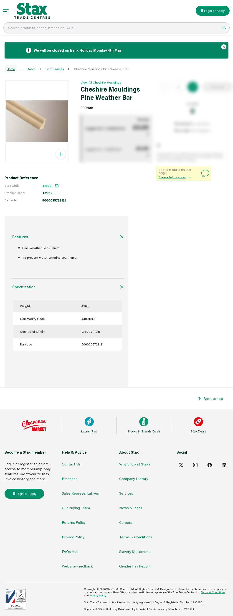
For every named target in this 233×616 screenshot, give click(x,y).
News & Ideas (130, 507)
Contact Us (71, 464)
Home (11, 69)
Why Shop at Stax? (134, 464)
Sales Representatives (80, 493)
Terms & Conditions (135, 536)
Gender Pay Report (135, 566)
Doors (31, 69)
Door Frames (55, 69)
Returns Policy (74, 522)
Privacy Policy (73, 536)
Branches (69, 478)
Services (126, 493)
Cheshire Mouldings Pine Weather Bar (101, 69)
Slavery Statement (134, 551)
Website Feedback (77, 566)
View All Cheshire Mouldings (101, 82)
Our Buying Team (76, 507)
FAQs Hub (70, 551)
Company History (133, 478)
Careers (125, 522)
